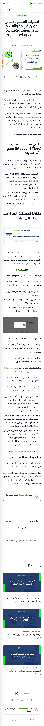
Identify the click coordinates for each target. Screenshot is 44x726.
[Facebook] (32, 700)
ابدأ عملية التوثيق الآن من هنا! (22, 451)
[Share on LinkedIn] (21, 77)
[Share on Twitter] (29, 77)
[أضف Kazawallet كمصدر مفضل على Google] (22, 496)
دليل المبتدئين (22, 15)
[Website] (12, 700)
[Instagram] (17, 700)
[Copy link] (17, 77)
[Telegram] (27, 700)
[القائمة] (4, 3)
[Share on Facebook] (25, 77)
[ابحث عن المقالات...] (9, 3)
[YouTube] (22, 700)
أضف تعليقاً (22, 528)
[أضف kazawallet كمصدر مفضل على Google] (22, 709)
